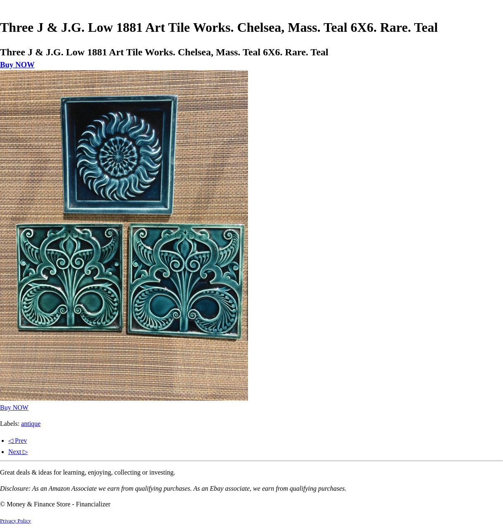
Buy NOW (17, 64)
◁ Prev (17, 440)
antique (31, 423)
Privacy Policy (15, 521)
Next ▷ (18, 451)
